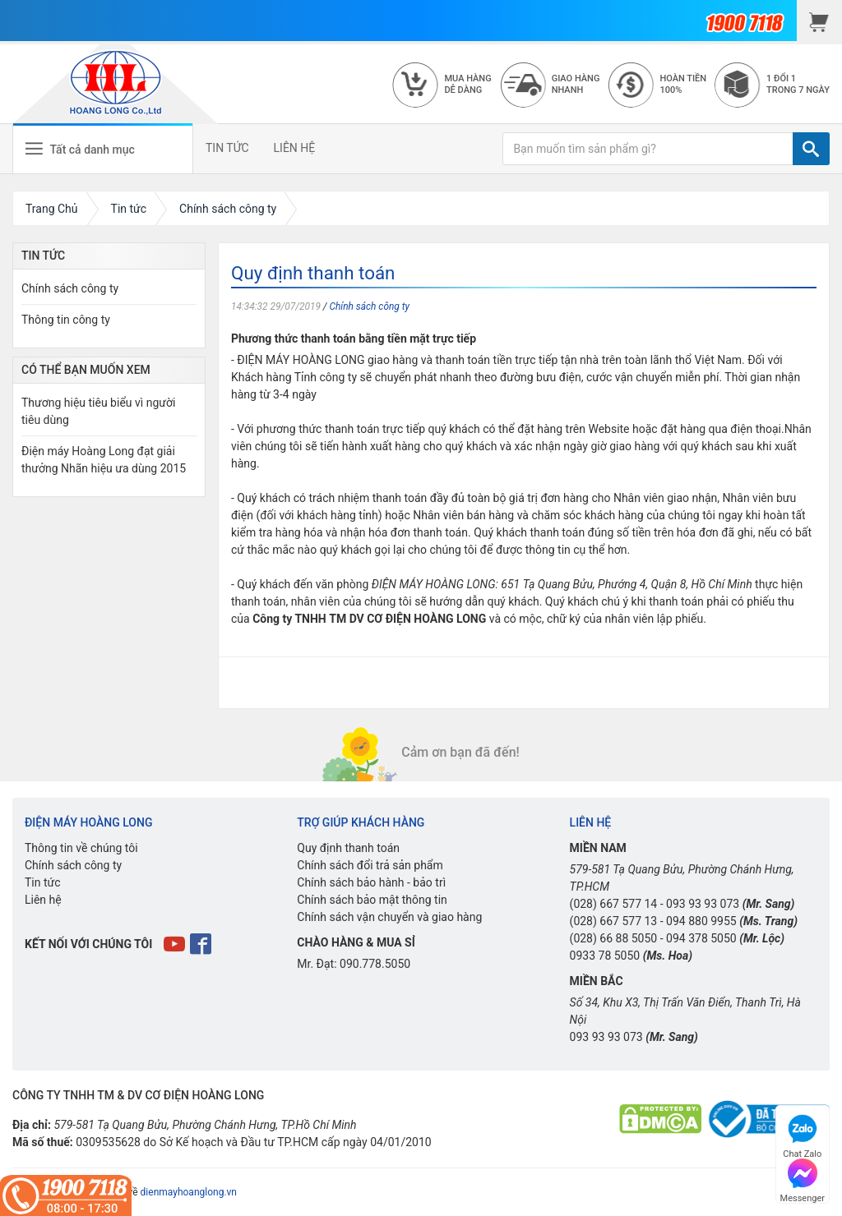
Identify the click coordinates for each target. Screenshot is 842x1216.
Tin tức (43, 882)
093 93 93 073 (702, 903)
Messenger (802, 1178)
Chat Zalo (802, 1134)
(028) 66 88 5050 (614, 938)
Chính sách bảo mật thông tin (372, 899)
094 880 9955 (701, 921)
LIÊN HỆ (295, 147)
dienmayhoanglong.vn (189, 1192)
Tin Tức (43, 255)
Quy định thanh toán (348, 847)
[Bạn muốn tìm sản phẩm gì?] (647, 148)
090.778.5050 (375, 963)
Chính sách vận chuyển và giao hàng (389, 917)
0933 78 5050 (605, 955)
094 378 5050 (701, 938)
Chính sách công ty (369, 306)
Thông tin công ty (65, 319)
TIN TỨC (227, 147)
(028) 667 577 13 (614, 921)
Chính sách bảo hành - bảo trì (371, 882)
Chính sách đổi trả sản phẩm (369, 865)
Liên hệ (43, 899)
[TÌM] (811, 148)
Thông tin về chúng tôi (81, 847)
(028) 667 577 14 (614, 903)
